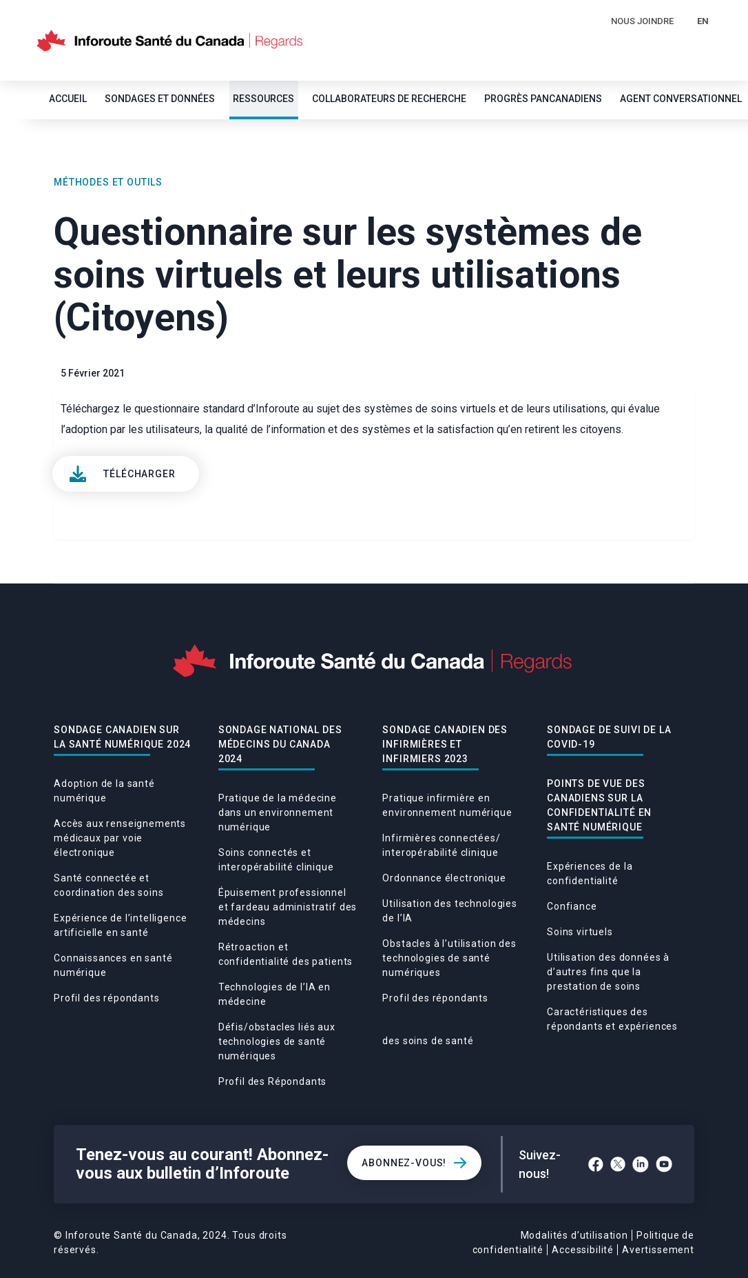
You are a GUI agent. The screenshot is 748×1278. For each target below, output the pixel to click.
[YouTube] (664, 1164)
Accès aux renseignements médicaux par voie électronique (120, 838)
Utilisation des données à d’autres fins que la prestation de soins (608, 972)
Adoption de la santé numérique (104, 790)
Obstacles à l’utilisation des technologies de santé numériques (449, 958)
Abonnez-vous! (404, 1162)
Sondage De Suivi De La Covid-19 (609, 737)
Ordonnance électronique (444, 877)
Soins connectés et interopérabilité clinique (276, 859)
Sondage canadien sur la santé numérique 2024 (122, 737)
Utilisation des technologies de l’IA (449, 910)
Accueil (68, 98)
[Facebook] (595, 1164)
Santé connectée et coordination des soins (108, 885)
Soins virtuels (580, 931)
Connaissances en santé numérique (113, 965)
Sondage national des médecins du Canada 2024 (280, 744)
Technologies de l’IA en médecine (274, 994)
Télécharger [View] (139, 473)
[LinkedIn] (640, 1164)
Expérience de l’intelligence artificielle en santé (120, 925)
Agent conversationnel (681, 98)
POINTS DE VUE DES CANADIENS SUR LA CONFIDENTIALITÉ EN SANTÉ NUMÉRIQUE (599, 805)
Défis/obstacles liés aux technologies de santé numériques (276, 1041)
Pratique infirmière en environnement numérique (447, 805)
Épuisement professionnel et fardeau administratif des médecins (287, 907)
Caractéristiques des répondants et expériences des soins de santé (530, 1026)
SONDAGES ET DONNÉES (160, 98)
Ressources (263, 98)
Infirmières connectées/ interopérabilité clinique (441, 845)
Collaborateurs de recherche (389, 98)
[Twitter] (617, 1164)
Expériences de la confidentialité (589, 873)
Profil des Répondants (272, 1081)
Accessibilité (583, 1249)
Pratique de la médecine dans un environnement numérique (277, 812)
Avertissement (658, 1249)
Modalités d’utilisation (574, 1235)
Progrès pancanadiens (543, 98)
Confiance (572, 906)
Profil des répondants (107, 998)
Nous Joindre (642, 21)
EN (703, 21)
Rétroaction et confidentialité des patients (285, 954)
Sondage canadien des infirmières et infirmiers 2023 (445, 744)
